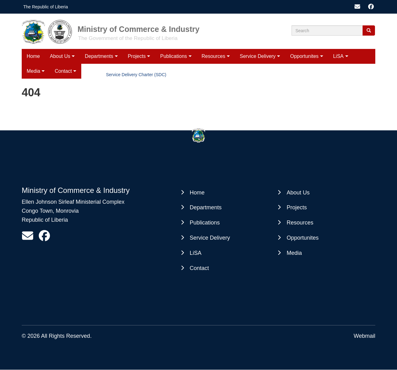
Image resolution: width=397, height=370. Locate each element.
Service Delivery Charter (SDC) (137, 74)
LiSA (338, 56)
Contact (199, 268)
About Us (60, 56)
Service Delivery (258, 56)
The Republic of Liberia (45, 6)
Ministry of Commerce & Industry (138, 29)
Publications (173, 56)
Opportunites (304, 56)
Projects (137, 56)
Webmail (364, 336)
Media (294, 253)
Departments (99, 56)
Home (33, 56)
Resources (213, 56)
